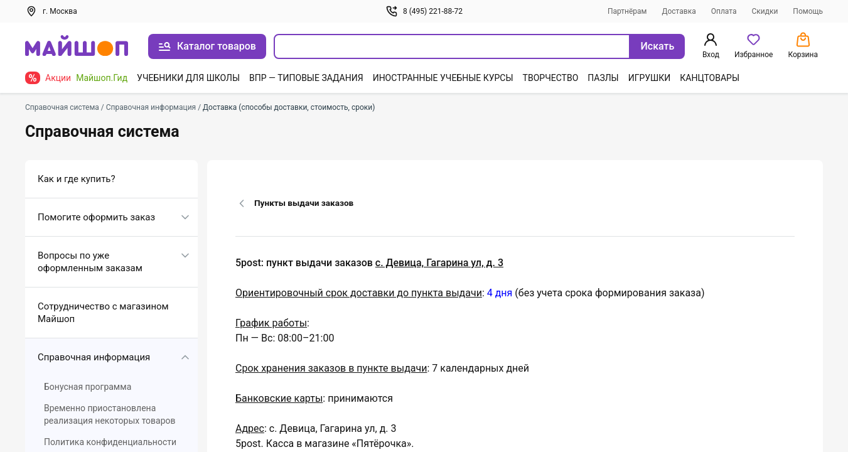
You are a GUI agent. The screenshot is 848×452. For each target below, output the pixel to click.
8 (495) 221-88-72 (424, 11)
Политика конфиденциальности (110, 442)
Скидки (764, 11)
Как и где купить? (76, 179)
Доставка (678, 11)
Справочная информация (94, 357)
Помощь (808, 11)
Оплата (724, 11)
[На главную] (76, 46)
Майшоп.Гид (101, 78)
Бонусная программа (87, 387)
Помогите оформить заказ (96, 217)
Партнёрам (627, 11)
